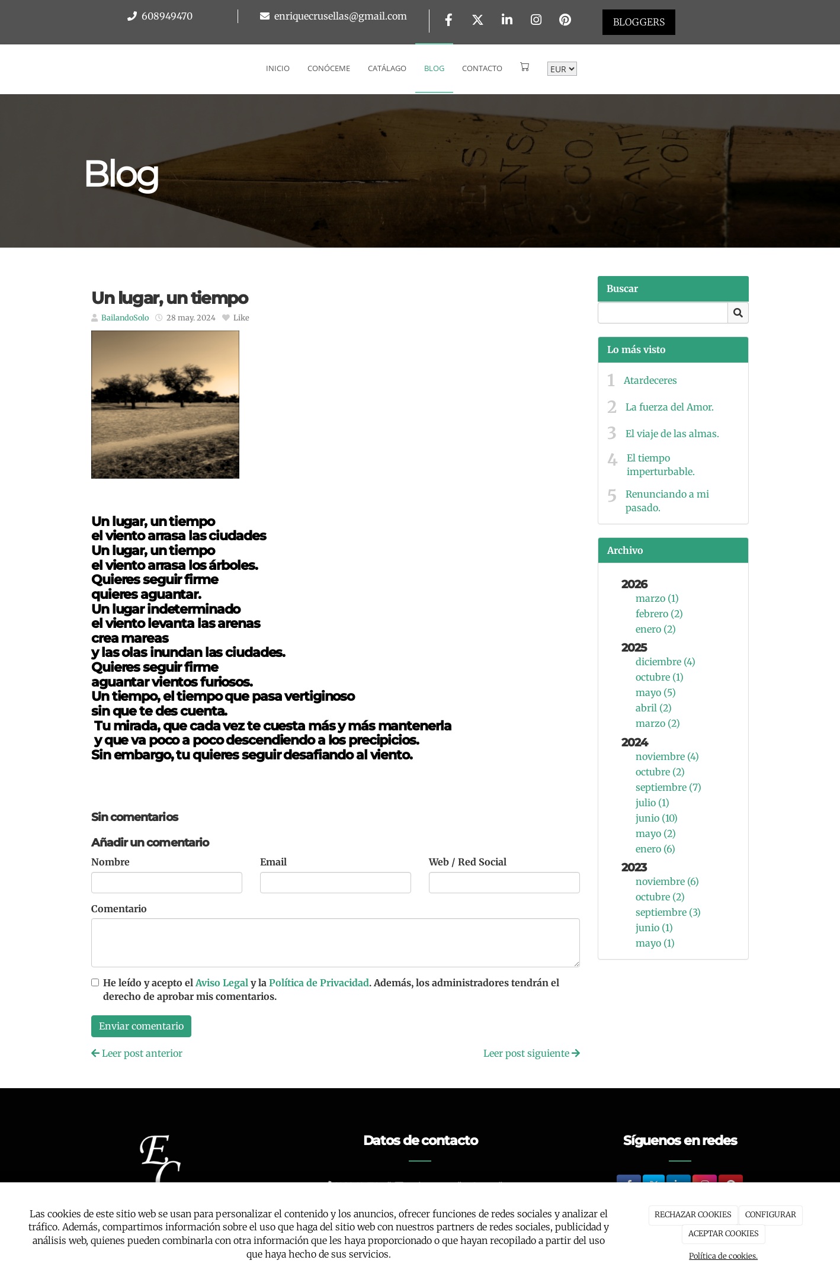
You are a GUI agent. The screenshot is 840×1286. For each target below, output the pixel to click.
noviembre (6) (667, 881)
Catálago (387, 68)
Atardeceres (650, 380)
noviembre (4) (667, 756)
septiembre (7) (668, 787)
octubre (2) (660, 772)
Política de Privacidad (319, 983)
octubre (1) (660, 677)
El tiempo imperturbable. (661, 464)
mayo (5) (656, 692)
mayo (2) (656, 833)
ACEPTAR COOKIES (723, 1234)
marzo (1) (657, 598)
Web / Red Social (467, 862)
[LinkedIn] (507, 21)
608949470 (166, 16)
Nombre (110, 862)
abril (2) (654, 708)
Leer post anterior (136, 1053)
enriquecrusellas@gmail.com (339, 16)
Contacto (482, 68)
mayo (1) (655, 943)
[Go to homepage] (6, 68)
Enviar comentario (141, 1026)
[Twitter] (478, 21)
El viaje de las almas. (672, 434)
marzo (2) (658, 723)
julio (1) (652, 803)
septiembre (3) (668, 912)
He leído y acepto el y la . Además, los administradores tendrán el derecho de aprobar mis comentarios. (331, 989)
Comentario (119, 909)
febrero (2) (659, 614)
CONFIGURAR (770, 1215)
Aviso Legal (221, 983)
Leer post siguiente (531, 1053)
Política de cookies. (723, 1256)
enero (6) (655, 849)
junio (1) (654, 928)
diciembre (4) (665, 662)
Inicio (278, 68)
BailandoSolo (125, 317)
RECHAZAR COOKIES (693, 1215)
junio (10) (657, 818)
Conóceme (328, 68)
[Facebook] (448, 21)
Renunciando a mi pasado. (667, 501)
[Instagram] (536, 21)
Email (273, 862)
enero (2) (656, 629)
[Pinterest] (565, 21)
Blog (434, 68)
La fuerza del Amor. (670, 407)
